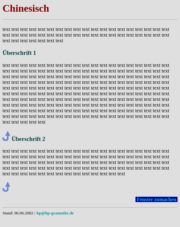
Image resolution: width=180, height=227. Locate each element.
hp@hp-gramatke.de (55, 213)
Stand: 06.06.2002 (18, 213)
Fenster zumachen (156, 199)
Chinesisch (26, 8)
